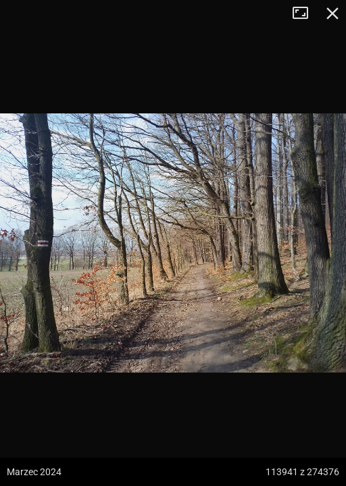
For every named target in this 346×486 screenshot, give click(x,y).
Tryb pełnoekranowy (305, 13)
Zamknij (332, 13)
